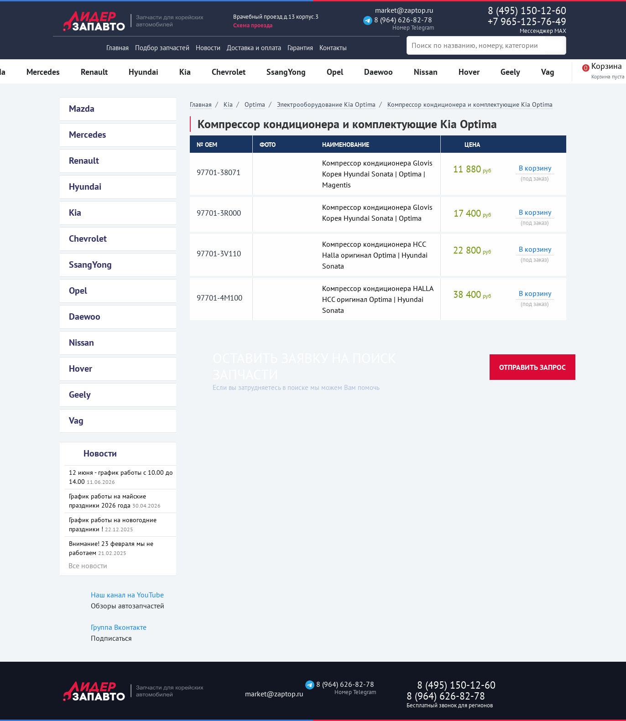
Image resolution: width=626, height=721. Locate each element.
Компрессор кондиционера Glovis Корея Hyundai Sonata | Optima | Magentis (377, 173)
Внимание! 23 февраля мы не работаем (111, 548)
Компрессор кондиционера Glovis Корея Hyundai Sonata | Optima (377, 212)
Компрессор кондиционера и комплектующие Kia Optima (470, 104)
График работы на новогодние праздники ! (112, 524)
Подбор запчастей (162, 47)
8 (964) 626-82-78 (397, 23)
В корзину (535, 167)
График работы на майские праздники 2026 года (115, 500)
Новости (208, 47)
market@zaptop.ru (398, 10)
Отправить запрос (532, 367)
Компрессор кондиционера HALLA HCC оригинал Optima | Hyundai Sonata (377, 299)
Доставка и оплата (254, 47)
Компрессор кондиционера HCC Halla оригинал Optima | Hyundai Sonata (375, 254)
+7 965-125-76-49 (508, 25)
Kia (228, 104)
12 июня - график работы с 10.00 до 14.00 (121, 477)
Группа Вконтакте (118, 627)
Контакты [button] (333, 47)
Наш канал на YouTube (127, 594)
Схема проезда (252, 25)
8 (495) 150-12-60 (527, 10)
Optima (255, 104)
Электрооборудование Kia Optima (326, 104)
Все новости (87, 565)
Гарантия (300, 47)
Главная (117, 47)
